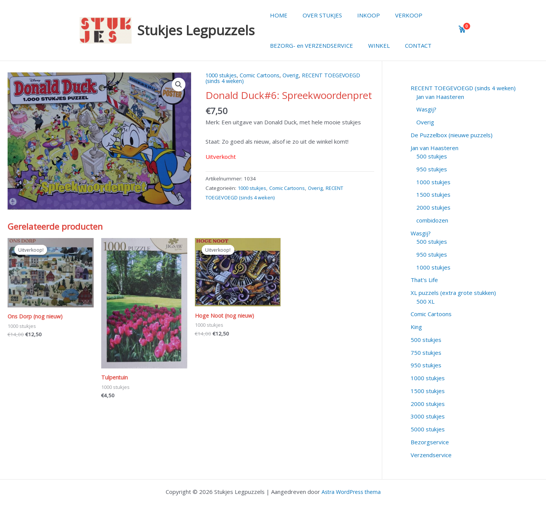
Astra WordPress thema (351, 491)
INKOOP (359, 15)
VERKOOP (395, 15)
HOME (277, 15)
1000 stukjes (223, 75)
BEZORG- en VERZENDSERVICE (309, 45)
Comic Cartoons (263, 75)
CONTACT (408, 45)
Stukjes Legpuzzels (196, 30)
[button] (178, 85)
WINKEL (373, 45)
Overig (295, 75)
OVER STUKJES (316, 15)
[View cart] (462, 29)
